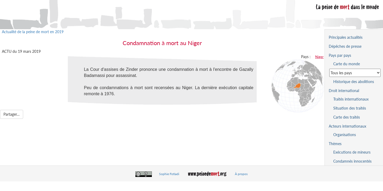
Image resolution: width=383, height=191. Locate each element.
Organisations (344, 134)
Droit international (344, 90)
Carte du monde (346, 64)
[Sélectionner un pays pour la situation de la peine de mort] (355, 73)
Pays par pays (340, 55)
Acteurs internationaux (347, 126)
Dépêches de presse (345, 46)
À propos (241, 174)
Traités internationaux (351, 99)
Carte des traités (346, 117)
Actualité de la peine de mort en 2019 (33, 31)
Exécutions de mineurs (351, 152)
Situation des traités (349, 108)
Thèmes (335, 143)
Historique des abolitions (353, 81)
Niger (319, 57)
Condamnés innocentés (352, 161)
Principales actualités (346, 37)
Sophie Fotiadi (169, 174)
